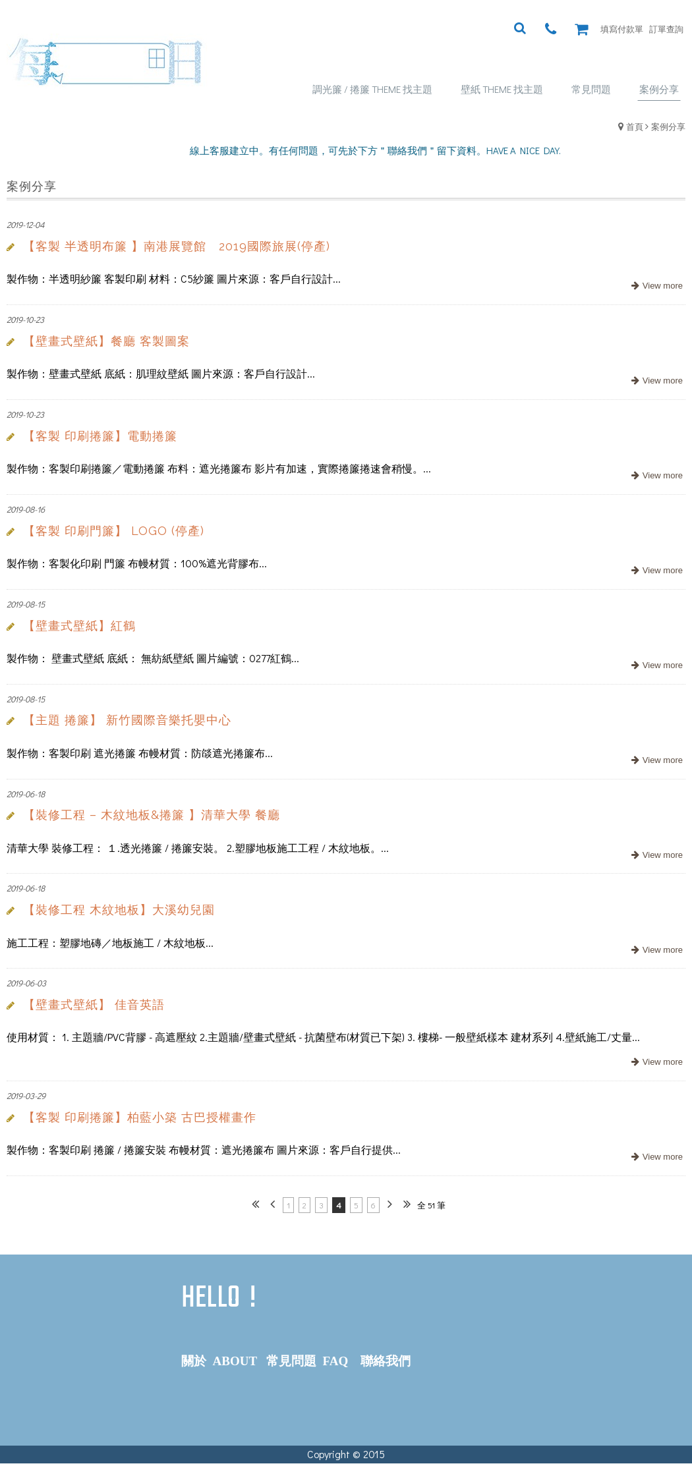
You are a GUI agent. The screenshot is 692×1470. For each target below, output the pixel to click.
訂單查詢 (666, 28)
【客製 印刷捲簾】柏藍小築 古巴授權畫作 (139, 1117)
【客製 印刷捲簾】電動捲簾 (100, 436)
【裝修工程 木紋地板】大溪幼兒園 (119, 910)
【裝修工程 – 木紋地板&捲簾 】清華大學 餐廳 (151, 815)
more (655, 286)
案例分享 (668, 126)
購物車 (584, 29)
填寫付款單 (621, 28)
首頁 (634, 126)
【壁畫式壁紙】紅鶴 (79, 626)
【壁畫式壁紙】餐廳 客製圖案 (106, 341)
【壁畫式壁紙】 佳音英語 (94, 1004)
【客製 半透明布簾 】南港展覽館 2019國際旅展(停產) (176, 246)
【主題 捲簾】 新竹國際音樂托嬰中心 (127, 720)
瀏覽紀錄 (569, 29)
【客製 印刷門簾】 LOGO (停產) (113, 531)
